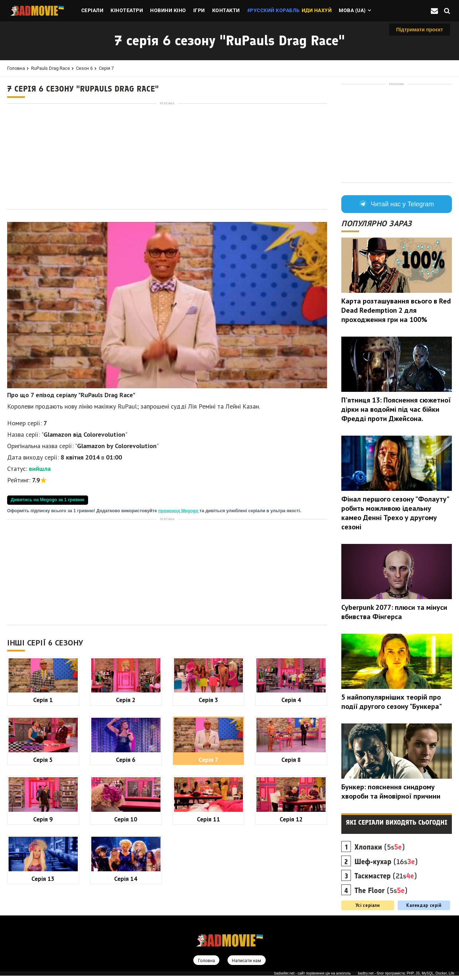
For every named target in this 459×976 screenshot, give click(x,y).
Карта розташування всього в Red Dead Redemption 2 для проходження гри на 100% (396, 310)
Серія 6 (126, 760)
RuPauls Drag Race (50, 68)
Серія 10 (125, 819)
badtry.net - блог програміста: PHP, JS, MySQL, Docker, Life (406, 974)
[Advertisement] (167, 156)
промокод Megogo (179, 510)
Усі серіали (368, 905)
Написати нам (246, 961)
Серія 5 (43, 760)
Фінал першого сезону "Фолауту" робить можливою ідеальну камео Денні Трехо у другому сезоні (395, 512)
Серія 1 (43, 700)
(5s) (380, 847)
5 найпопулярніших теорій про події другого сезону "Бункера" (391, 701)
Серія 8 (291, 760)
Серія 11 (208, 819)
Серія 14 (125, 878)
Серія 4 (291, 700)
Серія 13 (43, 878)
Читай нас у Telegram (396, 204)
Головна (16, 68)
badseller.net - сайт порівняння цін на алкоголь (312, 974)
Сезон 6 (84, 68)
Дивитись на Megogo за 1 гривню (48, 499)
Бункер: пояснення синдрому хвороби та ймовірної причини (390, 791)
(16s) (386, 861)
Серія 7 (106, 68)
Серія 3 (208, 700)
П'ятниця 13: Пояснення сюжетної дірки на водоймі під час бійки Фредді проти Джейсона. (396, 409)
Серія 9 (43, 819)
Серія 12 (291, 819)
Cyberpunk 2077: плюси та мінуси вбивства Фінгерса (394, 612)
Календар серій (424, 905)
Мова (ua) (352, 10)
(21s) (386, 876)
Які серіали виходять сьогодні (397, 822)
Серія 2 (126, 700)
